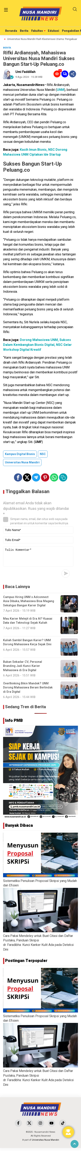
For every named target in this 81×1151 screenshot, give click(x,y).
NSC (43, 454)
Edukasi (53, 31)
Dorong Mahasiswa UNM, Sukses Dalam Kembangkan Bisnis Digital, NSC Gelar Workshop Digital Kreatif (37, 344)
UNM (60, 89)
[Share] (72, 73)
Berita (24, 31)
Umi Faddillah (25, 71)
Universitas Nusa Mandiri (22, 462)
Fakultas (37, 31)
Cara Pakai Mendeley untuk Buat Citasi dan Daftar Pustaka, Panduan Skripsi (38, 941)
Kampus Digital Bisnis (20, 454)
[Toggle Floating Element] (68, 1132)
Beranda (11, 31)
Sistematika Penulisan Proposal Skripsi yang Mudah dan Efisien (40, 886)
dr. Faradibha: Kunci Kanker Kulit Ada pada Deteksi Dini (38, 950)
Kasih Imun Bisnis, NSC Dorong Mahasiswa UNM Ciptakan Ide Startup (35, 152)
